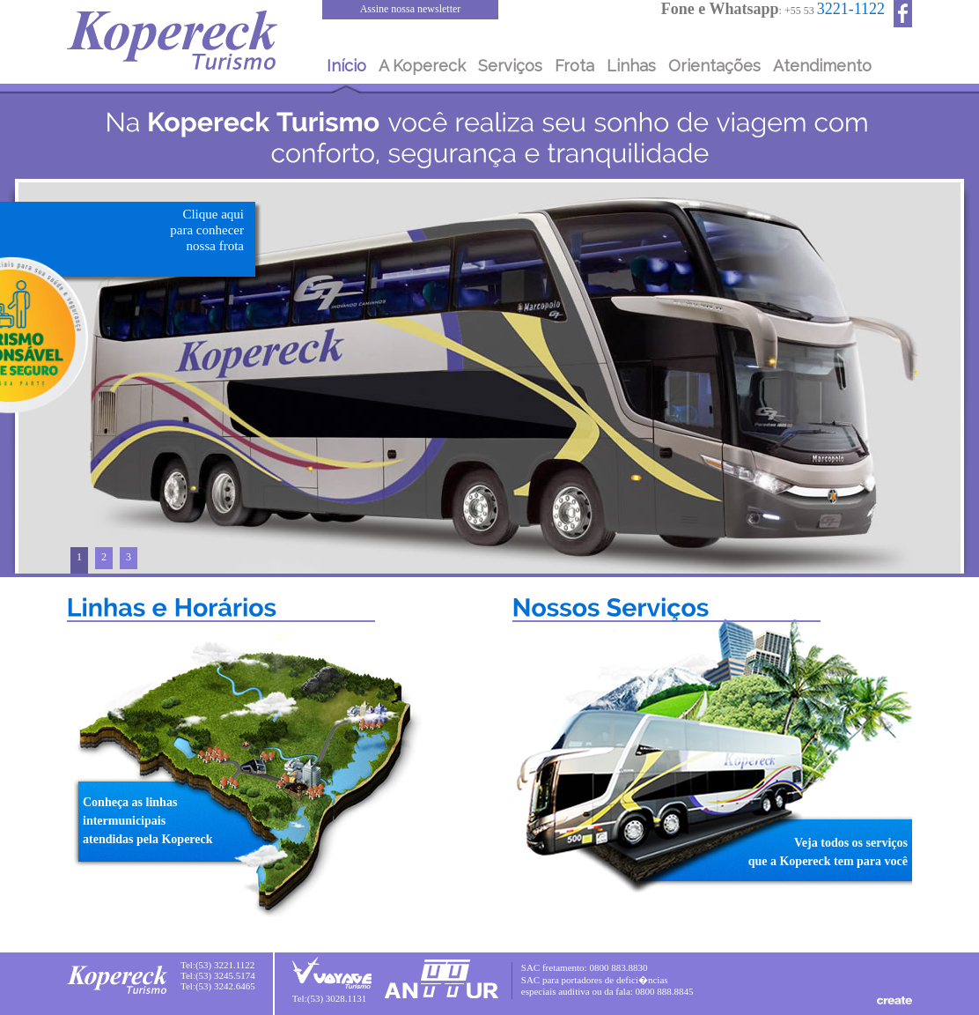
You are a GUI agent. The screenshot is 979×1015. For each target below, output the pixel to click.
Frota (574, 65)
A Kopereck (422, 65)
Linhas (631, 65)
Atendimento (822, 65)
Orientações (714, 65)
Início (346, 65)
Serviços (510, 65)
